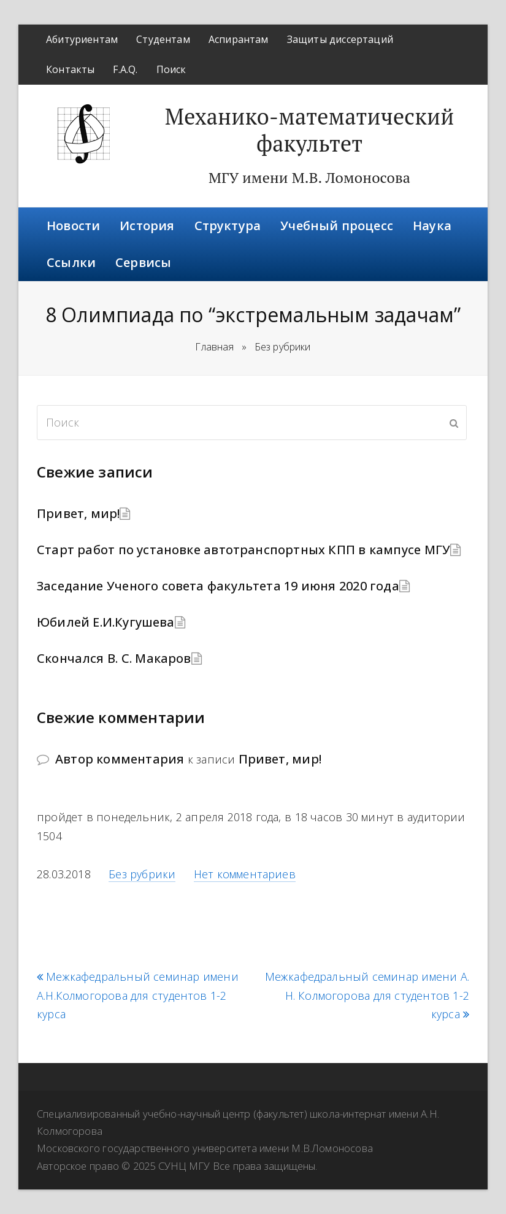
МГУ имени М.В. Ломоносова (309, 177)
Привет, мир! (78, 513)
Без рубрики (142, 874)
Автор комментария (119, 759)
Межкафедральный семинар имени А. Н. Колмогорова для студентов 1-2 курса (367, 995)
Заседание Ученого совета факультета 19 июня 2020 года (218, 586)
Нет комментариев (245, 874)
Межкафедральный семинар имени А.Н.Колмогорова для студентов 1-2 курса (138, 995)
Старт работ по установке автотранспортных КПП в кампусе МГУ (243, 549)
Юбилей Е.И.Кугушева (106, 622)
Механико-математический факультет (309, 130)
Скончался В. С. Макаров (114, 658)
